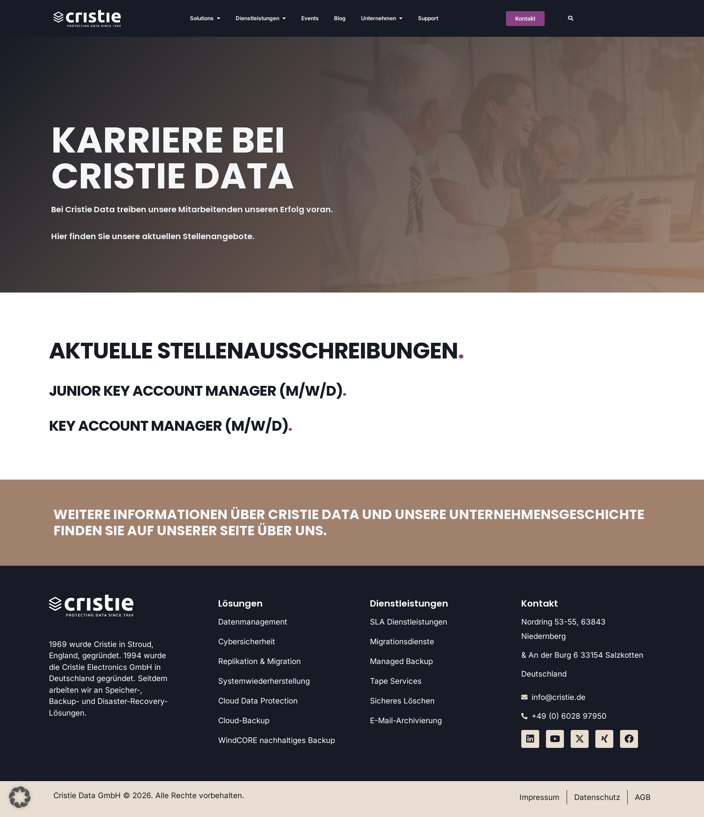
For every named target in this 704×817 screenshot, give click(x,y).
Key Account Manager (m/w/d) (170, 425)
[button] (570, 18)
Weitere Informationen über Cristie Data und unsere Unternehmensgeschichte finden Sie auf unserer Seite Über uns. (348, 522)
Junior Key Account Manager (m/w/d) (197, 390)
